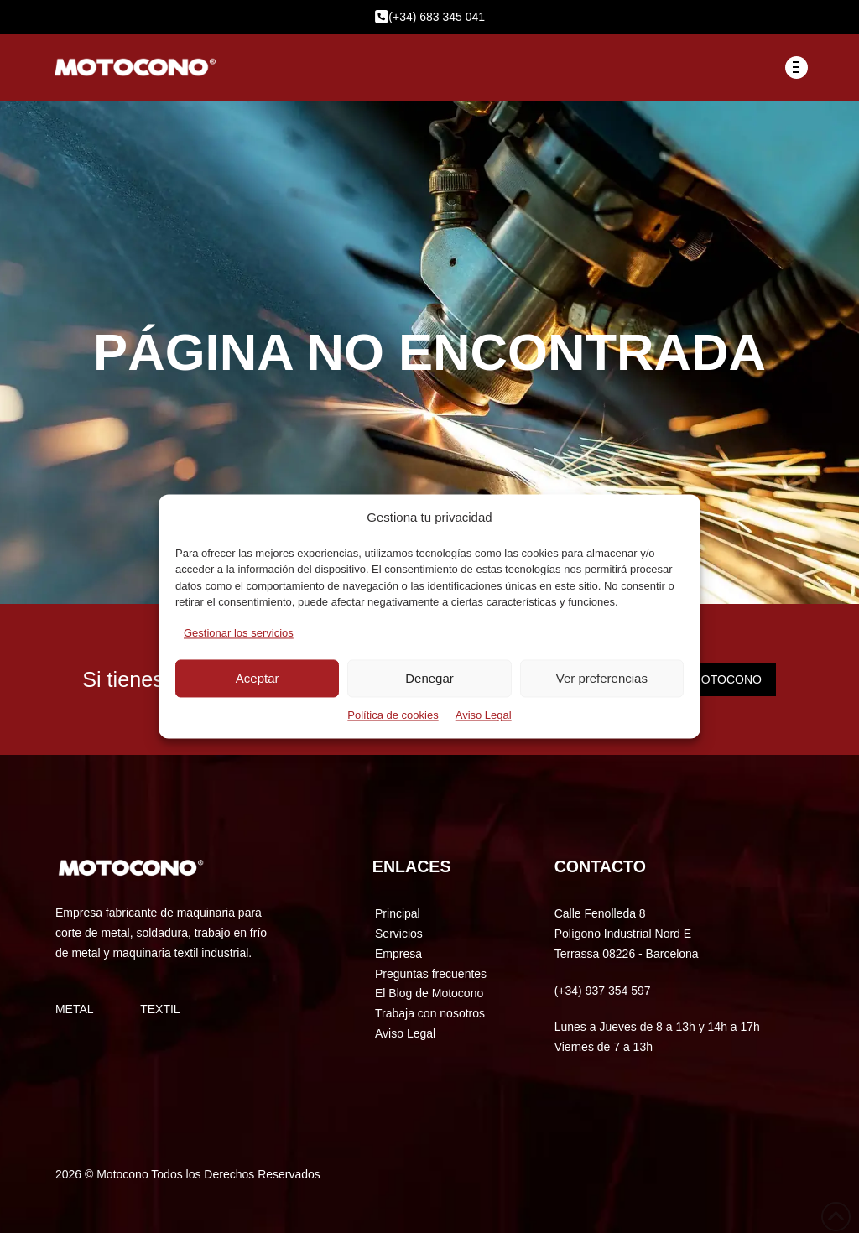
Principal (397, 913)
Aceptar (257, 678)
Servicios (399, 933)
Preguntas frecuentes (431, 974)
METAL (74, 1009)
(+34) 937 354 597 (602, 990)
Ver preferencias (602, 678)
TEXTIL (160, 1009)
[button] (796, 67)
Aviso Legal (484, 716)
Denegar (429, 678)
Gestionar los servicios (239, 633)
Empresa (398, 953)
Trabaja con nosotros (430, 1013)
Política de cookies (392, 716)
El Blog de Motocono (429, 993)
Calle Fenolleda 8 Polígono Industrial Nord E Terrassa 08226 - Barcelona (626, 933)
